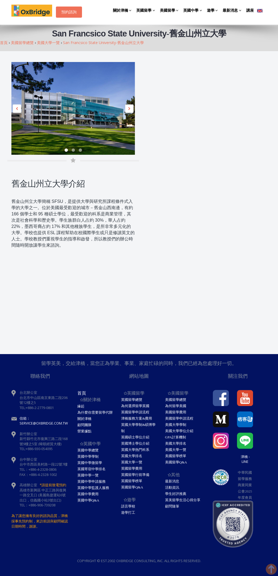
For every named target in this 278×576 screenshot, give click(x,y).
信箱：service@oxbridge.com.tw (44, 421)
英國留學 (146, 10)
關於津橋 (123, 10)
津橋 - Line (245, 459)
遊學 (213, 10)
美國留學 (170, 10)
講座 (250, 10)
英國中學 (193, 10)
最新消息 (233, 10)
